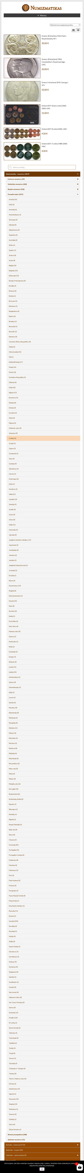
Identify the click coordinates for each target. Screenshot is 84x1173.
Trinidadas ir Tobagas (17, 1068)
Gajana (12, 448)
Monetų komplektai (17, 1135)
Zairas (12, 1124)
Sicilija (12, 941)
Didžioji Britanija (16, 362)
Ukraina (12, 1084)
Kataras (12, 636)
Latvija (12, 667)
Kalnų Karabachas (16, 596)
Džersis (12, 372)
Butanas (12, 291)
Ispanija (13, 499)
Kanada (13, 601)
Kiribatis (12, 662)
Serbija (12, 936)
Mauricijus (13, 738)
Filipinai (12, 423)
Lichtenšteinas (14, 677)
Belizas (12, 316)
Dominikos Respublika (17, 377)
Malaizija (13, 753)
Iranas (12, 514)
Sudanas (13, 962)
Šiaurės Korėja (14, 1028)
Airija (11, 204)
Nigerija (12, 819)
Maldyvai (13, 748)
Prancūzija (14, 845)
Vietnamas (13, 1109)
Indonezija (13, 530)
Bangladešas (14, 311)
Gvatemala (13, 453)
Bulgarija (13, 271)
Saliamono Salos (15, 997)
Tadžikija (13, 1043)
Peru (11, 875)
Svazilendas (14, 982)
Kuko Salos (13, 626)
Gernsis (12, 474)
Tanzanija (13, 1063)
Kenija (12, 616)
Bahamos (13, 337)
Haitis (12, 484)
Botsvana (13, 301)
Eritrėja (12, 408)
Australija (13, 240)
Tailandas (13, 1033)
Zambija (12, 1119)
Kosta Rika (13, 621)
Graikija (12, 438)
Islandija (12, 504)
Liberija (12, 703)
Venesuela (14, 1099)
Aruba (12, 260)
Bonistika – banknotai (42, 1145)
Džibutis (12, 382)
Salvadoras (13, 952)
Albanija (12, 225)
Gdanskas (13, 433)
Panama (12, 885)
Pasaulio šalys (43, 194)
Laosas (12, 697)
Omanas (13, 840)
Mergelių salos (15, 784)
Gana (12, 459)
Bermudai (13, 326)
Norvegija (13, 789)
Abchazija (13, 220)
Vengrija (13, 1104)
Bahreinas (13, 306)
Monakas (13, 708)
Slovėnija (13, 931)
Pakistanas (13, 870)
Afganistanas (14, 230)
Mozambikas (14, 763)
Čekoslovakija (15, 352)
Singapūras (13, 972)
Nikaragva (13, 809)
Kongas (12, 657)
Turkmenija (13, 1038)
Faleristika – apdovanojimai (42, 1155)
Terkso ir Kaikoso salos (17, 1079)
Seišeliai (12, 977)
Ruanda (12, 916)
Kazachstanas (15, 586)
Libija (11, 692)
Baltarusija (14, 276)
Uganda (12, 1094)
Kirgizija (12, 591)
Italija (12, 494)
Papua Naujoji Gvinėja (17, 896)
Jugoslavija (13, 545)
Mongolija (13, 723)
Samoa (12, 1007)
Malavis (12, 733)
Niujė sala (13, 830)
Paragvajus (13, 891)
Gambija (13, 464)
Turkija (12, 1048)
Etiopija (12, 403)
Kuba (11, 606)
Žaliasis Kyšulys (15, 1129)
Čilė (11, 357)
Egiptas (13, 392)
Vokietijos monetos (43, 184)
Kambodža (13, 642)
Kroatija (12, 575)
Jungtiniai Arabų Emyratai (18, 565)
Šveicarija (13, 1013)
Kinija (12, 647)
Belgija (12, 265)
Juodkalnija (13, 550)
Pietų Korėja (14, 901)
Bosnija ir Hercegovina (17, 281)
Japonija (13, 535)
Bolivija (12, 296)
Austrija (13, 199)
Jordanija (13, 570)
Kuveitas (13, 611)
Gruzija (12, 443)
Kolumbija (13, 652)
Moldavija (13, 718)
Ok (42, 1169)
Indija (12, 525)
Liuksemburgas (15, 687)
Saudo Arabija (14, 946)
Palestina (13, 865)
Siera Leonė (14, 992)
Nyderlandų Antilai (16, 799)
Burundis (13, 331)
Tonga (12, 1053)
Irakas (12, 520)
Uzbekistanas (14, 1089)
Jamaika (12, 560)
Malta (12, 774)
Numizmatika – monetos (42, 174)
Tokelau (12, 1074)
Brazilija (12, 286)
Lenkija (12, 672)
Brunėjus (13, 321)
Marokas (13, 743)
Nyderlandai (14, 794)
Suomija (13, 921)
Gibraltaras (13, 469)
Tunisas (12, 1058)
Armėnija (13, 210)
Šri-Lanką (13, 1023)
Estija (12, 387)
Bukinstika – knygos (14, 1150)
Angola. (12, 250)
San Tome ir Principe (16, 1002)
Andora (12, 255)
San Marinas (14, 957)
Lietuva (12, 682)
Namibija (13, 814)
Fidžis (12, 418)
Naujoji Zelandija (15, 824)
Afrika (12, 245)
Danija (12, 367)
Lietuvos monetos (43, 179)
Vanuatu (12, 1114)
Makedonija (14, 713)
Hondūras (13, 489)
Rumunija (13, 911)
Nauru (12, 835)
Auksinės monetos (16, 1140)
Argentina (13, 235)
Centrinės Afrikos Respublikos (20, 342)
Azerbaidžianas (15, 215)
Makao (12, 779)
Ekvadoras (13, 398)
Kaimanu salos (14, 631)
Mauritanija (13, 758)
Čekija (12, 347)
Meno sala (13, 769)
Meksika (13, 728)
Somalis (12, 987)
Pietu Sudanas (14, 880)
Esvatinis (13, 413)
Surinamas (13, 967)
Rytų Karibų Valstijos (17, 906)
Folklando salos (15, 428)
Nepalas (12, 804)
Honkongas (13, 479)
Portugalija (14, 850)
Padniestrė (13, 860)
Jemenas (13, 555)
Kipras (12, 581)
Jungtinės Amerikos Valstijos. (20, 540)
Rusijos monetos (43, 189)
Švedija (13, 1018)
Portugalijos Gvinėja (16, 855)
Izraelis (12, 509)
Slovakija (13, 926)
